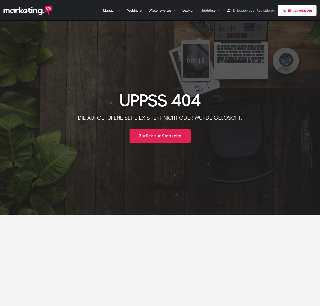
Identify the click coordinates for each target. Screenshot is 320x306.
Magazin (109, 10)
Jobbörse (208, 10)
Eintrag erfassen (297, 10)
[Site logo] (28, 10)
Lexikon (188, 10)
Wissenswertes (160, 10)
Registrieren (266, 10)
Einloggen (240, 10)
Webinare (134, 10)
